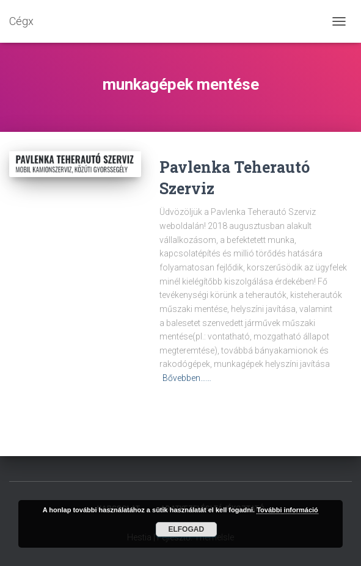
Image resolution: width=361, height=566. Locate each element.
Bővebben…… (186, 378)
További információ (287, 509)
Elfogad (186, 529)
